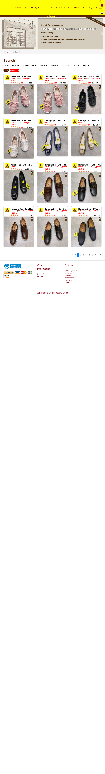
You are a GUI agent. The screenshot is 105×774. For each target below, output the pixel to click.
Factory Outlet (61, 292)
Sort (85, 66)
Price (75, 66)
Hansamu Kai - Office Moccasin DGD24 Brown (55, 165)
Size (5, 66)
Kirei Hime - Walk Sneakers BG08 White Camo (22, 121)
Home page (8, 52)
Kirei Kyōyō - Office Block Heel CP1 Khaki (89, 121)
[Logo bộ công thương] (12, 266)
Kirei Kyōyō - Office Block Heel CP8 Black (22, 165)
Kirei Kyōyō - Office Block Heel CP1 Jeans (55, 121)
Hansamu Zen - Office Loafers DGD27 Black (89, 209)
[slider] (15, 83)
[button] (2, 33)
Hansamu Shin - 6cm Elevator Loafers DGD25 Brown (22, 209)
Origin (43, 66)
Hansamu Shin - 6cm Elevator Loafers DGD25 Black (55, 209)
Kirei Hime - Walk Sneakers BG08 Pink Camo (55, 76)
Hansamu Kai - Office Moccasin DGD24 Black (89, 165)
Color (54, 66)
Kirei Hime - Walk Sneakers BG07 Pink (22, 76)
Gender (65, 66)
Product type (29, 66)
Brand (15, 66)
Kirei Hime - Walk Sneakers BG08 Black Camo (89, 76)
